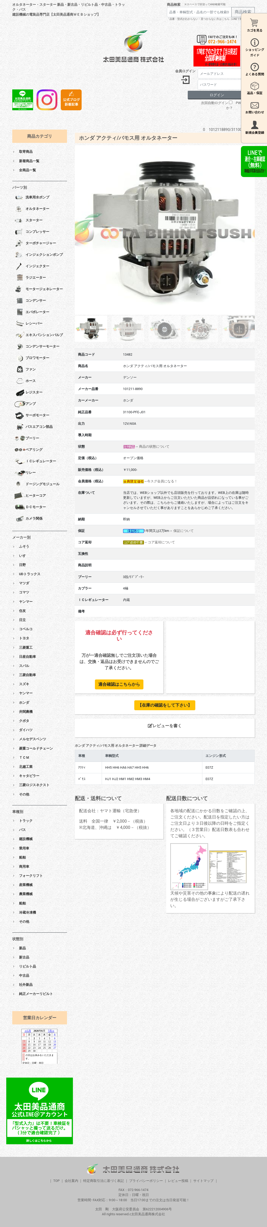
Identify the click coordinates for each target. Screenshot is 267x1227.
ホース (25, 381)
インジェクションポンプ (38, 255)
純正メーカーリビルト (36, 994)
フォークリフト (31, 876)
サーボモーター (31, 415)
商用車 (24, 866)
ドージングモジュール (36, 484)
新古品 (24, 957)
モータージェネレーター (38, 289)
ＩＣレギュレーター (35, 461)
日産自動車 (27, 657)
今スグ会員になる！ (162, 481)
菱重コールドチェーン (36, 748)
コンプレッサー (31, 232)
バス (22, 830)
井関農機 (26, 712)
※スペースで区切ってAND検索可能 (205, 4)
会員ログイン (185, 71)
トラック (26, 821)
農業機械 (26, 894)
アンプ (25, 404)
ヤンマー (26, 602)
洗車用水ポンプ (31, 197)
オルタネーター (31, 209)
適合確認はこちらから (119, 684)
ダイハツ (26, 730)
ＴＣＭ (24, 758)
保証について (183, 531)
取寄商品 (26, 152)
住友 (22, 611)
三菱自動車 (27, 675)
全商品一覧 (27, 170)
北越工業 (26, 767)
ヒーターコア (30, 496)
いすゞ (24, 556)
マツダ (24, 583)
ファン (25, 369)
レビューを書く (165, 725)
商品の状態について (154, 446)
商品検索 (173, 5)
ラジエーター (30, 278)
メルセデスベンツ (32, 739)
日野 (22, 565)
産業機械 (26, 885)
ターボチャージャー (35, 243)
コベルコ (26, 629)
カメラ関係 (28, 519)
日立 (22, 620)
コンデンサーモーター (36, 346)
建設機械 (26, 839)
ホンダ (24, 702)
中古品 (24, 975)
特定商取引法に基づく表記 (103, 1181)
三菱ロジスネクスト (34, 785)
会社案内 (71, 1181)
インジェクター (31, 266)
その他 (24, 794)
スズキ (24, 684)
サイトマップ (203, 1181)
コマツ (24, 592)
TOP (56, 1181)
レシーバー (28, 323)
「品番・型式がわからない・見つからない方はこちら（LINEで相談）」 (208, 18)
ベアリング (28, 450)
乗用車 (24, 848)
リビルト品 (27, 966)
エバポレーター (31, 312)
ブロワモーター (31, 358)
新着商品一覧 (29, 161)
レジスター (28, 392)
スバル (24, 666)
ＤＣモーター (30, 507)
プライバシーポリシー (146, 1181)
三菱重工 (26, 647)
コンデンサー (30, 301)
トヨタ (24, 638)
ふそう (24, 546)
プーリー (26, 438)
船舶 (22, 857)
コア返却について (161, 542)
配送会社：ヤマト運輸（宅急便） (110, 810)
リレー (25, 473)
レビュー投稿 (178, 1181)
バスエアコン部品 (33, 427)
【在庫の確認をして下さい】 (165, 705)
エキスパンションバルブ (38, 335)
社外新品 (26, 985)
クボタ (24, 721)
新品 (22, 948)
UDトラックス (29, 574)
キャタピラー (29, 776)
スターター (28, 220)
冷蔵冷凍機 (27, 912)
